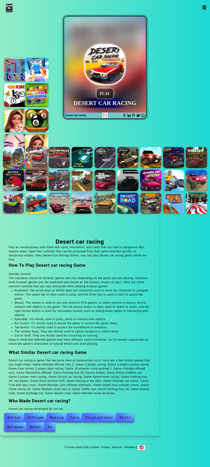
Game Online (21, 7)
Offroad (35, 417)
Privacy (105, 447)
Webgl (35, 427)
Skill (125, 417)
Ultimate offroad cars (127, 157)
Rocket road (127, 203)
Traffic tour (82, 203)
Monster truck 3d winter (196, 203)
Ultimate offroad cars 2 (13, 157)
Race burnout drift (105, 180)
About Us (117, 447)
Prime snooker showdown (36, 120)
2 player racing (36, 157)
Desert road (173, 203)
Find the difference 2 (36, 95)
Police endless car (196, 157)
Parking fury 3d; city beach (82, 180)
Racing (57, 417)
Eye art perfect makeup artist (16, 146)
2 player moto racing (13, 180)
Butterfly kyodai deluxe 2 (16, 69)
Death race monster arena (13, 203)
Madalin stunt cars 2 (59, 203)
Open (204, 7)
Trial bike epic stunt (173, 180)
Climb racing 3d (36, 203)
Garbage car (150, 203)
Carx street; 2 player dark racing (82, 157)
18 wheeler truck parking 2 (105, 157)
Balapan (15, 427)
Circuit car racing (36, 180)
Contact (95, 447)
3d (50, 427)
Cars (74, 417)
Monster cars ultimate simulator (196, 180)
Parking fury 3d (105, 203)
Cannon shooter (36, 69)
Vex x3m (16, 95)
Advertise (129, 447)
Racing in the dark (127, 180)
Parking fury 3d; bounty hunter (173, 157)
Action (14, 417)
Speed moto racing (59, 180)
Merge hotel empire (16, 120)
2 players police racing (59, 157)
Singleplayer (99, 417)
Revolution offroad (150, 157)
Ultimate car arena (150, 180)
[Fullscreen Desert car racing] (105, 115)
